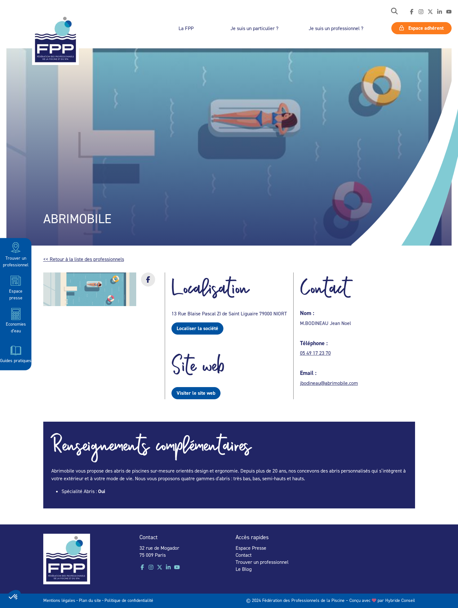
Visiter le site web (196, 393)
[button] (394, 12)
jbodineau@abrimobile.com (329, 383)
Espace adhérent (421, 28)
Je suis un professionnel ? (336, 28)
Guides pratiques (15, 353)
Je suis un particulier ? (254, 28)
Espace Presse (251, 548)
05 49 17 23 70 (315, 353)
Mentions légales (59, 600)
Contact (244, 555)
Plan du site (90, 600)
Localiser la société (197, 328)
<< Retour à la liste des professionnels (83, 259)
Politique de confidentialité (128, 600)
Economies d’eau (16, 320)
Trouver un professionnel (16, 254)
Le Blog (244, 569)
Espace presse (15, 287)
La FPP (186, 28)
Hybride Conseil (400, 600)
